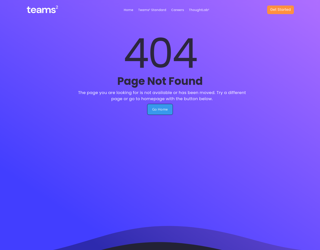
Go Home (160, 109)
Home (128, 10)
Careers (177, 10)
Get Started (280, 9)
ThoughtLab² (199, 10)
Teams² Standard (152, 10)
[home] (46, 10)
